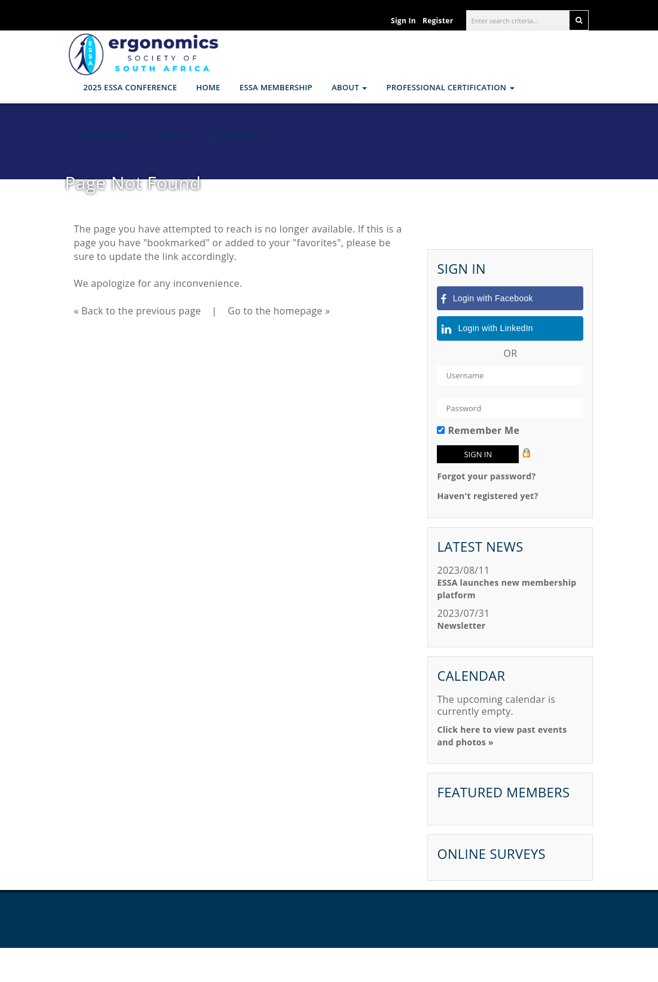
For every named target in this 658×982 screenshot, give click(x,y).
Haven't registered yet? (487, 495)
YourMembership (375, 965)
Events (173, 134)
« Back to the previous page (137, 310)
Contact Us (236, 134)
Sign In (403, 21)
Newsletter (461, 625)
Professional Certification (450, 87)
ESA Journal (110, 134)
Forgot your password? (486, 476)
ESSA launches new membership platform (506, 589)
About (350, 87)
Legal (427, 965)
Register (438, 21)
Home (208, 87)
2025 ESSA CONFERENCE (130, 87)
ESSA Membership (276, 87)
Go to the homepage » (279, 310)
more (568, 547)
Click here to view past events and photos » (502, 736)
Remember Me (483, 430)
